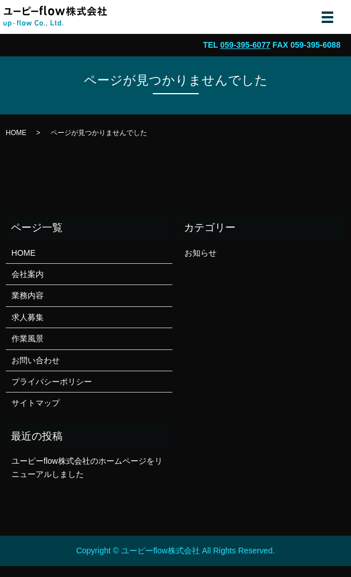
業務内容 (27, 295)
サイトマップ (35, 402)
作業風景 (27, 338)
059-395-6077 (245, 44)
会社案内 (27, 274)
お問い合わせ (35, 360)
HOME (16, 133)
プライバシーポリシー (51, 381)
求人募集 (27, 317)
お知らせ (200, 252)
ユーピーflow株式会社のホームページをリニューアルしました (87, 467)
